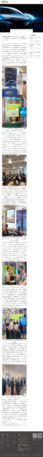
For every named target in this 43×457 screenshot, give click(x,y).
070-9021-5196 (23, 437)
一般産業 (7, 446)
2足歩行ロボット (8, 443)
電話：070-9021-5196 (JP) (23, 439)
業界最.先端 (30, 30)
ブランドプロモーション (24, 19)
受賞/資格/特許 (2, 444)
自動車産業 (8, 440)
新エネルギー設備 (8, 438)
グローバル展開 (2, 442)
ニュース (19, 19)
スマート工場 (8, 444)
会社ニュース (23, 30)
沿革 (1, 439)
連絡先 (19, 434)
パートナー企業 (2, 447)
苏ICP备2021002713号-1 (25, 454)
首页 (16, 19)
